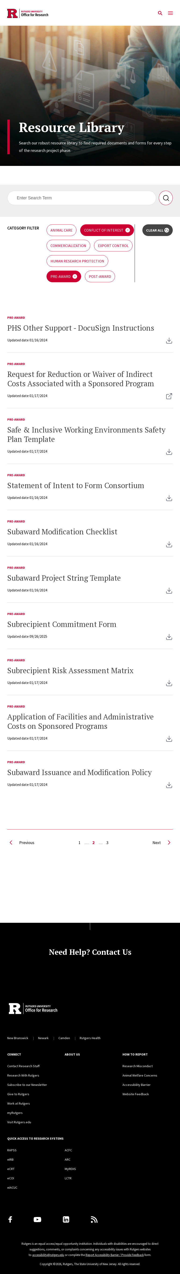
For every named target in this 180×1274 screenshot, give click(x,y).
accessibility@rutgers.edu (48, 1255)
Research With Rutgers (23, 1075)
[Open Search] (160, 13)
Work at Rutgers (18, 1103)
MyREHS (70, 1169)
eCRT (10, 1169)
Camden (64, 1038)
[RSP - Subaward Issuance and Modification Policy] (169, 788)
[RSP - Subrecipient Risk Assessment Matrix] (169, 686)
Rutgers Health (90, 1038)
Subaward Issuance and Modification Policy (79, 772)
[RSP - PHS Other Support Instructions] (169, 343)
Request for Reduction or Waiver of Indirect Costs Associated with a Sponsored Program (80, 378)
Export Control (113, 245)
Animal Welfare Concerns (139, 1075)
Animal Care (61, 230)
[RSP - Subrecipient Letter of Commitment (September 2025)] (169, 639)
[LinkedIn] (66, 1219)
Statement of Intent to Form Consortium (75, 485)
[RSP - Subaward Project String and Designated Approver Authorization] (169, 593)
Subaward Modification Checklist (62, 532)
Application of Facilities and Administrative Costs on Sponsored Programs (80, 721)
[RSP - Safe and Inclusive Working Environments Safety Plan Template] (169, 454)
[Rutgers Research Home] (50, 1009)
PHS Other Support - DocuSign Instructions (80, 328)
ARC (67, 1159)
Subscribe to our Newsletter (27, 1085)
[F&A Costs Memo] (169, 741)
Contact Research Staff (23, 1066)
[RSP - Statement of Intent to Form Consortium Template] (169, 501)
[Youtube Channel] (37, 1219)
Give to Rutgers (18, 1094)
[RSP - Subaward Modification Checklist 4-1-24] (169, 547)
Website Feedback (135, 1094)
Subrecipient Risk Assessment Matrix (70, 670)
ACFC (68, 1150)
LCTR (68, 1178)
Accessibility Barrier (136, 1085)
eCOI (10, 1178)
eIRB (10, 1159)
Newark (43, 1038)
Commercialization (68, 245)
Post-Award (100, 276)
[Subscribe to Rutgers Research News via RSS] (94, 1219)
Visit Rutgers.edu (19, 1122)
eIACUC (12, 1187)
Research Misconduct (137, 1066)
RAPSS (12, 1150)
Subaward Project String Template (64, 578)
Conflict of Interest (103, 230)
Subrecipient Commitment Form (61, 624)
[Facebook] (10, 1219)
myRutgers (15, 1113)
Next (162, 843)
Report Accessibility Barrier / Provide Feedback (115, 1255)
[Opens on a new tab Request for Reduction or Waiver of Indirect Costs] (169, 399)
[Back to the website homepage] (27, 13)
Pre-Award (60, 276)
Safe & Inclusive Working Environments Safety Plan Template (86, 434)
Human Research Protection (77, 261)
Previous (20, 843)
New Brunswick (17, 1038)
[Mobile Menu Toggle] (170, 13)
